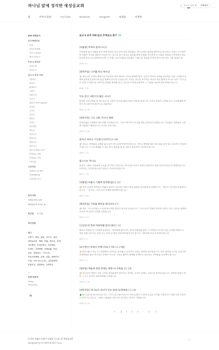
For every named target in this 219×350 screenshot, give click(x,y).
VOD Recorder (40, 260)
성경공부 (40, 264)
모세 (59, 241)
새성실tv (37, 252)
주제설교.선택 (35, 153)
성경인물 (48, 248)
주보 (31, 45)
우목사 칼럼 (45, 16)
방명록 (138, 16)
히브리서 (33, 134)
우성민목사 (41, 244)
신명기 (32, 90)
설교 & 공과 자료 (35, 74)
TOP (188, 339)
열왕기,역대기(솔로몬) (38, 102)
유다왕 (32, 106)
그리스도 (46, 252)
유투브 (30, 295)
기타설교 (33, 161)
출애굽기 (33, 87)
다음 (156, 311)
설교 (55, 237)
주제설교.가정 (35, 157)
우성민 (30, 248)
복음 (37, 237)
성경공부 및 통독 (36, 170)
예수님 (52, 241)
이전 (114, 311)
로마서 (32, 122)
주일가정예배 (34, 48)
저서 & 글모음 (35, 52)
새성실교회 (32, 241)
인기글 (40, 213)
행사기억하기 (34, 56)
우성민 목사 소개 (35, 199)
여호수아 (33, 94)
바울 (46, 241)
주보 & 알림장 (34, 61)
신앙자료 (32, 166)
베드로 (32, 130)
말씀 (42, 237)
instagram (104, 16)
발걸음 (122, 16)
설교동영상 (52, 260)
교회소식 (33, 69)
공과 (30, 252)
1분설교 (32, 79)
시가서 (32, 110)
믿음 (48, 256)
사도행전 (33, 126)
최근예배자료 (34, 40)
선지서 (32, 114)
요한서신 (33, 145)
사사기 (32, 98)
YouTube (65, 16)
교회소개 (33, 66)
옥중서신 (33, 142)
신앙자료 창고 (35, 178)
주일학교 (31, 264)
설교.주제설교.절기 (37, 149)
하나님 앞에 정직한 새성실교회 (56, 6)
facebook (84, 16)
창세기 (32, 83)
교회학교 (49, 264)
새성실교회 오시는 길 (36, 204)
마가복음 (51, 244)
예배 (40, 241)
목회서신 (33, 138)
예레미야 (55, 256)
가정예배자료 (34, 174)
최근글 (31, 213)
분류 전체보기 (34, 35)
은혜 (42, 256)
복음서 (32, 118)
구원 (30, 260)
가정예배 (38, 248)
